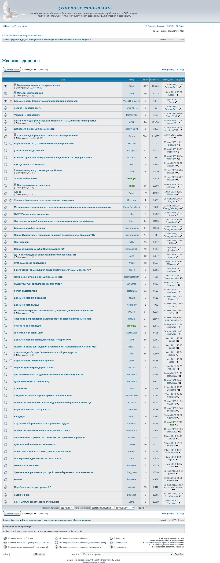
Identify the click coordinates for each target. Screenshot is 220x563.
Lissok (171, 95)
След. (181, 69)
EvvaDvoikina (171, 452)
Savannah (131, 284)
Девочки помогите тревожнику (31, 381)
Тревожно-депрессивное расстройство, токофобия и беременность (53, 318)
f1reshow (131, 200)
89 (38, 88)
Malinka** (131, 157)
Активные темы (35, 35)
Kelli (171, 137)
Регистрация (19, 26)
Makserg (171, 152)
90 (41, 88)
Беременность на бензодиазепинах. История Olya (42, 339)
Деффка (171, 250)
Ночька (131, 319)
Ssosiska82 (171, 222)
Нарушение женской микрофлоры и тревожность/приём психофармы (54, 221)
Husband (171, 173)
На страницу (168, 69)
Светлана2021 (131, 249)
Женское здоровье (82, 40)
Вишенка (131, 465)
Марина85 (171, 123)
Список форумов (11, 40)
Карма (132, 136)
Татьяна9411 (171, 87)
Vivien (131, 93)
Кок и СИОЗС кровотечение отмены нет (36, 502)
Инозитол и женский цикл (28, 332)
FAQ (170, 26)
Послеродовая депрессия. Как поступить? (38, 458)
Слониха (171, 397)
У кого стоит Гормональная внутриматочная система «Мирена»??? (52, 270)
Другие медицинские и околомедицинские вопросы (46, 40)
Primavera (171, 503)
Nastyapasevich (131, 277)
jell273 (132, 270)
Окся (171, 102)
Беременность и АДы (26, 304)
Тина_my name (131, 228)
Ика (131, 354)
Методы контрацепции (30, 93)
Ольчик (131, 312)
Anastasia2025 (171, 130)
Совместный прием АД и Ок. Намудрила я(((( (39, 249)
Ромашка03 (131, 374)
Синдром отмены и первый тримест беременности (43, 395)
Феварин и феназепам (27, 115)
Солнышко (131, 333)
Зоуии (171, 215)
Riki (131, 164)
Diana (131, 502)
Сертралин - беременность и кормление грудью (41, 423)
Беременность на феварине (30, 298)
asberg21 (131, 178)
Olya (131, 340)
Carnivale (131, 423)
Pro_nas (171, 201)
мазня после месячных (27, 465)
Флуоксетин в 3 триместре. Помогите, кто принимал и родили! (50, 437)
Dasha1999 (131, 115)
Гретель (131, 444)
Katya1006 (132, 409)
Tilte (131, 214)
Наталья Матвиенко (173, 487)
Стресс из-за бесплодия (28, 325)
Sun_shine (132, 472)
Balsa (131, 256)
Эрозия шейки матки (26, 178)
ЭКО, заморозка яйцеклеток (30, 263)
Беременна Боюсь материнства (32, 409)
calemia (131, 388)
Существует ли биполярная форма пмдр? (38, 284)
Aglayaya (171, 418)
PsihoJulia (131, 143)
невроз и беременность (27, 108)
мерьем (171, 459)
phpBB (87, 560)
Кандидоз (19, 416)
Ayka (171, 306)
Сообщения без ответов (14, 35)
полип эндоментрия (25, 291)
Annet (131, 86)
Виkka (132, 242)
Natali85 (131, 437)
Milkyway (171, 194)
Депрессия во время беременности (34, 129)
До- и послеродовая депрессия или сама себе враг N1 (45, 254)
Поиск (180, 26)
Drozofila (171, 411)
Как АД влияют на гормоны (29, 164)
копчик (18, 479)
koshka (171, 355)
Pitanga (171, 341)
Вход (6, 26)
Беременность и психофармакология (38, 85)
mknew (131, 451)
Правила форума (154, 26)
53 (34, 138)
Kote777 (131, 347)
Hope (131, 221)
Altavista (171, 187)
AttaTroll (131, 367)
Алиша (131, 487)
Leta (132, 458)
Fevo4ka (131, 402)
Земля (132, 298)
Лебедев (171, 166)
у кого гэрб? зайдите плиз (29, 150)
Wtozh (132, 263)
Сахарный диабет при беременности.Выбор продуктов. (46, 352)
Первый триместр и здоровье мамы (35, 367)
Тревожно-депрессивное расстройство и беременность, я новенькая (53, 472)
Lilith (171, 243)
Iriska (131, 416)
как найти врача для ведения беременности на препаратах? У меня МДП (55, 346)
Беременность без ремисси (30, 228)
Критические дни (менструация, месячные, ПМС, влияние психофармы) (55, 120)
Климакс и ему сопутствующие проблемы (38, 170)
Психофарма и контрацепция (33, 185)
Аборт (17, 192)
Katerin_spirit (131, 129)
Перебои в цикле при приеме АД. (33, 487)
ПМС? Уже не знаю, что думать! (32, 214)
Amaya (171, 257)
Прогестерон (21, 242)
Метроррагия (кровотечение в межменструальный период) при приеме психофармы (62, 207)
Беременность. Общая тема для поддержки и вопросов (46, 101)
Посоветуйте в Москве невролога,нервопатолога (42, 430)
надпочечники (22, 495)
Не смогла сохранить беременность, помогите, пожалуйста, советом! (54, 310)
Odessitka (171, 390)
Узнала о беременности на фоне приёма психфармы (44, 200)
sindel (132, 186)
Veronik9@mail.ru (131, 101)
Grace (131, 361)
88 (34, 88)
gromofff (171, 473)
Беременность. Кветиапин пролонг (34, 360)
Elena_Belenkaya (131, 207)
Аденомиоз (20, 388)
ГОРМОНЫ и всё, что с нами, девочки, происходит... (44, 451)
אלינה (171, 313)
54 (38, 138)
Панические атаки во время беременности (38, 277)
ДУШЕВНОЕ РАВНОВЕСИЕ (84, 8)
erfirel (171, 466)
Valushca (171, 404)
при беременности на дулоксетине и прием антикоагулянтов (49, 374)
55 (41, 138)
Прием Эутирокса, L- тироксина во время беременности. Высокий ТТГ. (54, 235)
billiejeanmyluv (131, 395)
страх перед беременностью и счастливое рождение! (47, 135)
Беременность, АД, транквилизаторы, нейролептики (44, 143)
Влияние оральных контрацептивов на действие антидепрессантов (53, 157)
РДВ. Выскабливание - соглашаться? (35, 444)
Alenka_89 (132, 305)
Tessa (171, 425)
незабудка (132, 150)
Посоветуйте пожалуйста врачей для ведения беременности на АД (52, 402)
